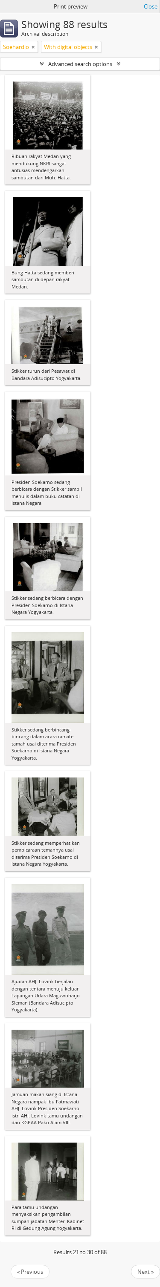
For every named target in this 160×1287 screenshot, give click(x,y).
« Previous (30, 1271)
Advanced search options (80, 64)
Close (150, 6)
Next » (145, 1271)
